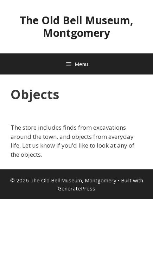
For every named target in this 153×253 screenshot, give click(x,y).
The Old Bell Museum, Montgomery (76, 26)
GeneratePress (76, 188)
